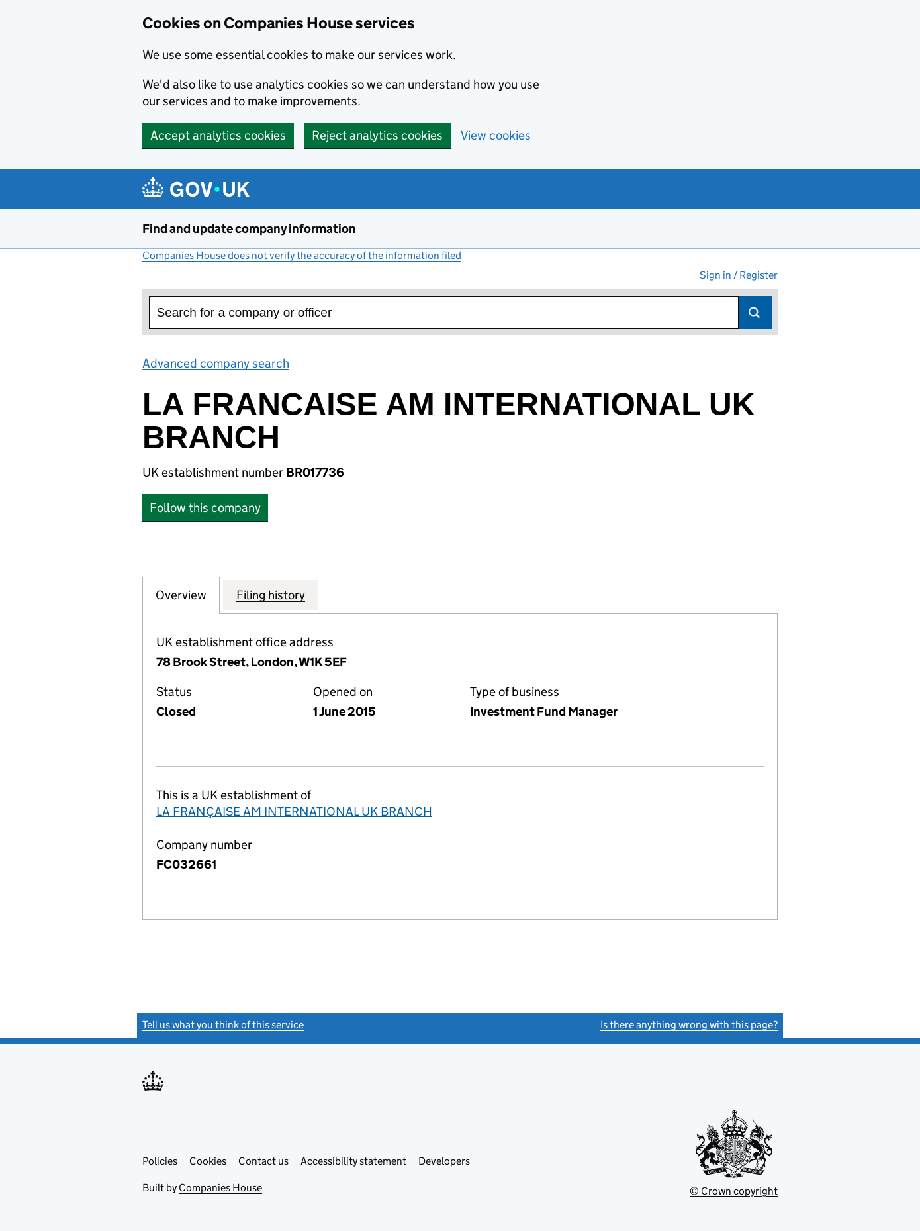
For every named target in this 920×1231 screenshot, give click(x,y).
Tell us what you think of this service (223, 1024)
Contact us (263, 1161)
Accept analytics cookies (218, 135)
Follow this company (205, 507)
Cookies (207, 1161)
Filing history (270, 595)
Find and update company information (249, 228)
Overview (181, 595)
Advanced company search (215, 363)
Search (755, 312)
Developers (444, 1161)
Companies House (220, 1187)
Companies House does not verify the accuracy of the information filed (301, 255)
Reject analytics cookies (377, 135)
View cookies (496, 135)
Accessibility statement (353, 1161)
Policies (159, 1161)
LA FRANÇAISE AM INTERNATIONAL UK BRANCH (294, 811)
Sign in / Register (739, 275)
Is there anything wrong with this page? (689, 1024)
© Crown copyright (734, 1191)
